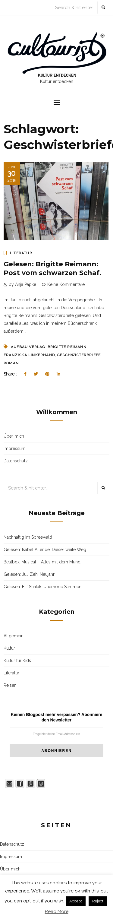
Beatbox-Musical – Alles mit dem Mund (42, 561)
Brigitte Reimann (67, 347)
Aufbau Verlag (28, 347)
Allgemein (14, 635)
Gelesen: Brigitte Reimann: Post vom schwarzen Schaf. (52, 268)
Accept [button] (75, 901)
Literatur (21, 253)
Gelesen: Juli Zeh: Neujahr (29, 574)
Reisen (10, 685)
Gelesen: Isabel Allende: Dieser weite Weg (45, 549)
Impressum (15, 448)
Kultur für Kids (17, 660)
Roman (11, 363)
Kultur (9, 648)
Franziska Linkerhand (29, 355)
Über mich (14, 436)
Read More (56, 911)
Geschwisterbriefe (79, 355)
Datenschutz (16, 460)
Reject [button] (97, 901)
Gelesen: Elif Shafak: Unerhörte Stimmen (42, 586)
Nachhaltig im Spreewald (28, 537)
